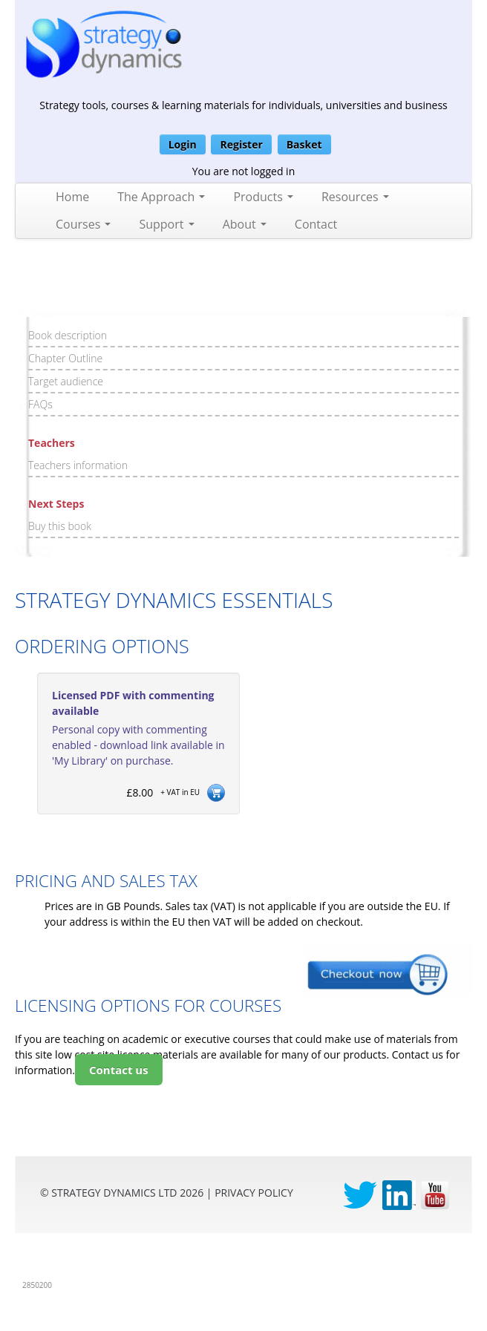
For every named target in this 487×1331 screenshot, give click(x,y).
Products (263, 197)
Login (183, 144)
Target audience (65, 381)
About (245, 224)
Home (72, 197)
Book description (67, 335)
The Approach (161, 197)
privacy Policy (254, 1193)
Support (166, 224)
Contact (316, 224)
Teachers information (78, 465)
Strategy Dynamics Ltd (114, 1193)
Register (241, 144)
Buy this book (59, 526)
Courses (83, 224)
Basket (304, 144)
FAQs (40, 404)
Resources (355, 197)
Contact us (118, 1069)
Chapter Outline (65, 358)
